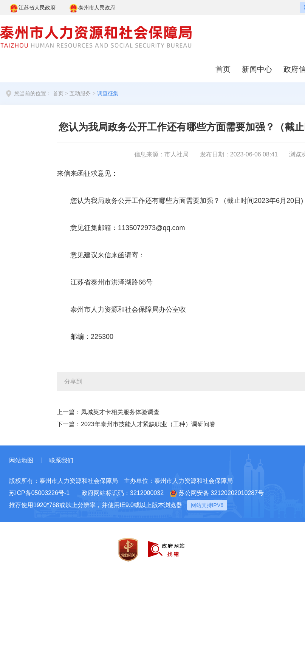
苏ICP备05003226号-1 (39, 493)
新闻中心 (257, 69)
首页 (223, 69)
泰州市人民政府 (92, 8)
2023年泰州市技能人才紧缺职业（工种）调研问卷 (148, 424)
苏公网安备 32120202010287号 (217, 493)
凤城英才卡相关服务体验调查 (120, 412)
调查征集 (107, 93)
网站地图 (21, 460)
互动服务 (80, 93)
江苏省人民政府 (32, 8)
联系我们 (61, 460)
